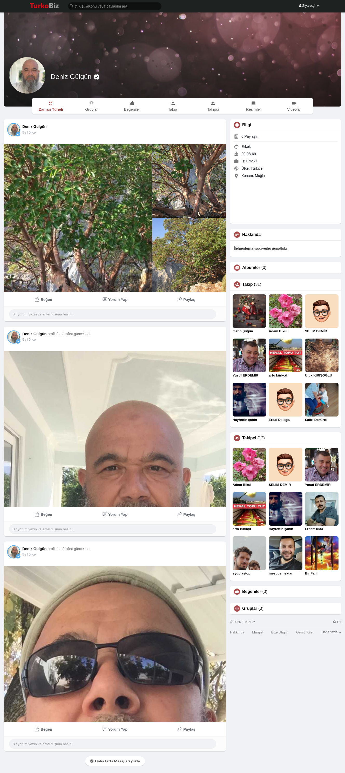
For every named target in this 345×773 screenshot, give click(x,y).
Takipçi (249, 438)
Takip (247, 284)
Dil (337, 622)
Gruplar (249, 608)
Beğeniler (251, 592)
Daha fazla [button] (331, 632)
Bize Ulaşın (279, 632)
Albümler (251, 268)
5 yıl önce (29, 132)
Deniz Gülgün (72, 77)
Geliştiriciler (305, 632)
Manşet (257, 632)
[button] (114, 6)
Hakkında (237, 632)
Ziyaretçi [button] (309, 6)
